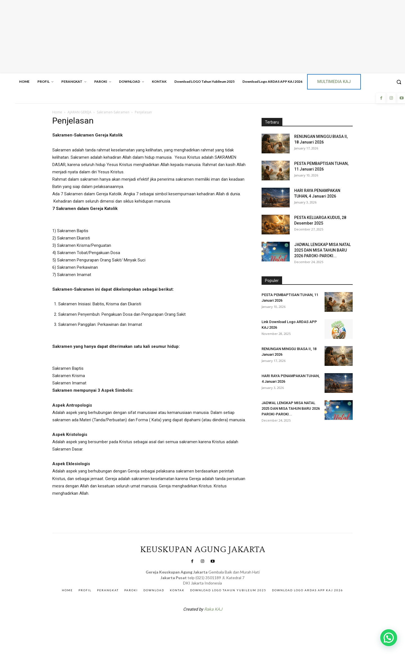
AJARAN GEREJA (79, 112)
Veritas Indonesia (277, 439)
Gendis (219, 623)
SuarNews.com (193, 623)
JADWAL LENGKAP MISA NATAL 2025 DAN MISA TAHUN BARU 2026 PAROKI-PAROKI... (322, 250)
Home (57, 112)
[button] (388, 637)
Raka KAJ (213, 609)
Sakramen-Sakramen (113, 112)
